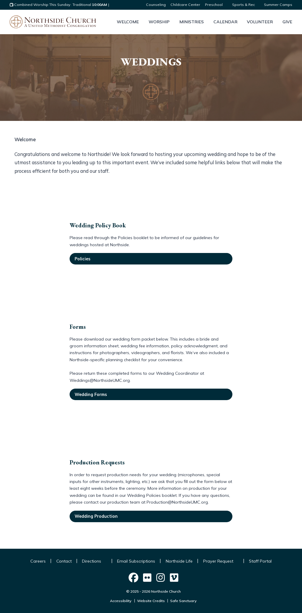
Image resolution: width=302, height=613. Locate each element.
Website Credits (151, 601)
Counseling (156, 4)
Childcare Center (185, 4)
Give (287, 21)
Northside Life (179, 561)
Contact (64, 561)
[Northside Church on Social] (133, 577)
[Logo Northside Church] (53, 21)
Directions (94, 561)
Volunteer (260, 21)
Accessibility (121, 601)
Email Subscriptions (136, 561)
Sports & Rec (245, 4)
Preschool (216, 4)
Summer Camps (278, 4)
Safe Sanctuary (183, 601)
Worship (159, 21)
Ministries (191, 21)
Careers (38, 561)
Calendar (225, 21)
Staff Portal (260, 561)
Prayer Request (221, 561)
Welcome (128, 21)
